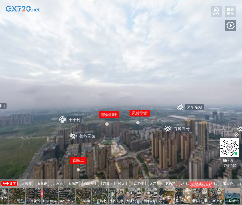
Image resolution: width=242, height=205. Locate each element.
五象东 (73, 183)
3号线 (213, 183)
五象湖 (26, 183)
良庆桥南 (137, 183)
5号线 (185, 183)
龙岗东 (170, 183)
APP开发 (9, 183)
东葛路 (228, 183)
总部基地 (90, 183)
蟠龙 (121, 183)
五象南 (42, 183)
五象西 (58, 183)
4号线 (199, 183)
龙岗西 (154, 183)
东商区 (108, 183)
